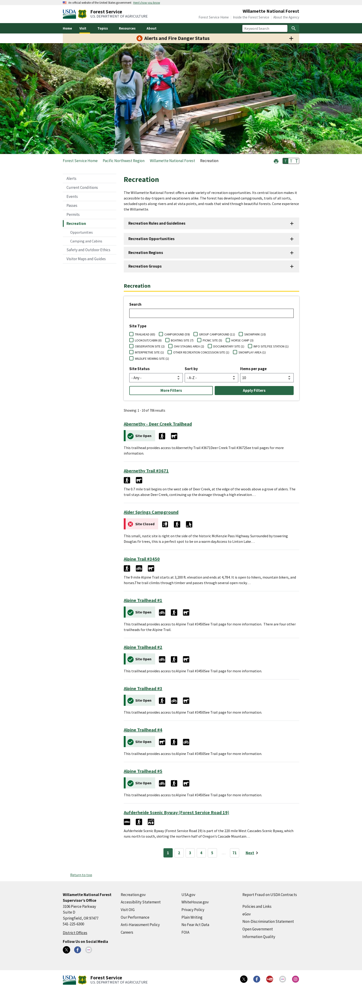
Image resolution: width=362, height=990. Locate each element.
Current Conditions (82, 187)
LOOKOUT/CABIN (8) (148, 340)
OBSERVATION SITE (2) (150, 346)
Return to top (81, 874)
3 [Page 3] (190, 852)
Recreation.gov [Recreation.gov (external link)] (133, 894)
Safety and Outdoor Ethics (88, 249)
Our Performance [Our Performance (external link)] (135, 917)
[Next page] (253, 852)
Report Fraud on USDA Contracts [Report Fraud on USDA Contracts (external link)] (269, 894)
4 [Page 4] (201, 852)
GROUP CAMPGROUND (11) (217, 334)
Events (72, 196)
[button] (276, 160)
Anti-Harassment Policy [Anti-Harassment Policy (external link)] (140, 924)
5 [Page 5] (212, 852)
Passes (71, 205)
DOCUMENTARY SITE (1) (228, 346)
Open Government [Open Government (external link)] (257, 929)
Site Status (139, 368)
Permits (73, 214)
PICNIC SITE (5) (212, 340)
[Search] (293, 28)
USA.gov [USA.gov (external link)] (188, 894)
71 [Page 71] (234, 852)
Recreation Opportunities (151, 238)
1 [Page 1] (168, 852)
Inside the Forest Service (251, 17)
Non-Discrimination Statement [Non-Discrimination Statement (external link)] (268, 921)
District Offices (75, 932)
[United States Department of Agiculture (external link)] (70, 14)
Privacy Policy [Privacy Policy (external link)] (192, 909)
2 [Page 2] (179, 852)
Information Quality (258, 936)
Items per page (253, 368)
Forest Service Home (214, 17)
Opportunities (81, 232)
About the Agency (286, 17)
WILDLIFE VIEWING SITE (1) (152, 358)
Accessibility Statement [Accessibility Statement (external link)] (141, 902)
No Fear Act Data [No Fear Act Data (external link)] (195, 924)
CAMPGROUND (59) (177, 334)
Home (67, 28)
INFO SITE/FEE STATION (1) (271, 346)
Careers (127, 932)
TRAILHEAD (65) (145, 334)
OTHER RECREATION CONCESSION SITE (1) (201, 352)
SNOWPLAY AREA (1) (252, 352)
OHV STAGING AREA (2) (189, 346)
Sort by (191, 368)
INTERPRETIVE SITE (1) (149, 352)
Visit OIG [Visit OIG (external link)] (128, 909)
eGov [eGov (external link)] (246, 914)
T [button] (285, 161)
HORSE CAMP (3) (242, 340)
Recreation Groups (145, 266)
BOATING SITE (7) (182, 340)
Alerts (71, 178)
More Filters (171, 390)
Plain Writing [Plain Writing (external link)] (191, 917)
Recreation (76, 223)
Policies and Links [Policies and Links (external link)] (257, 906)
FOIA (185, 932)
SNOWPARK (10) (255, 334)
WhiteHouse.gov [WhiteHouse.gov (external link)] (195, 902)
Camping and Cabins (86, 241)
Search (135, 304)
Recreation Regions (145, 252)
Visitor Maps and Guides (86, 258)
